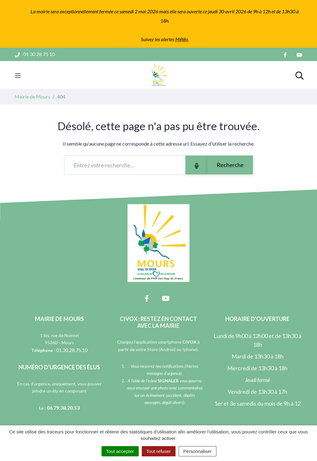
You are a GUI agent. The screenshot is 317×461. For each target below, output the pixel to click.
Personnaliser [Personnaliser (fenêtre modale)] (197, 451)
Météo (181, 39)
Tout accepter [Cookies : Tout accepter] (120, 451)
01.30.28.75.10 (72, 350)
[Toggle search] (299, 74)
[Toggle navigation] (18, 75)
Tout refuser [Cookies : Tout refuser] (158, 451)
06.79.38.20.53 (63, 408)
